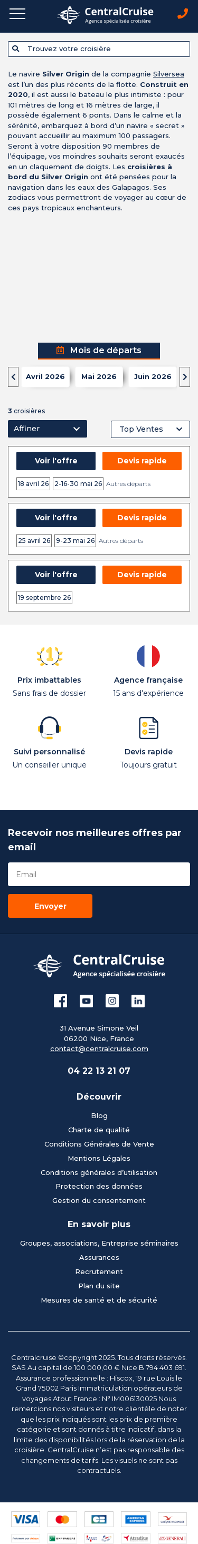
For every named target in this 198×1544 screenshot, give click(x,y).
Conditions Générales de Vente (99, 1144)
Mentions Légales (99, 1158)
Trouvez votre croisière (61, 48)
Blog (99, 1115)
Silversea (169, 74)
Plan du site (99, 1285)
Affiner (27, 428)
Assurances (99, 1257)
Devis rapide (142, 460)
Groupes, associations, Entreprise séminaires (99, 1243)
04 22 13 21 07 (99, 1071)
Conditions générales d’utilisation (99, 1172)
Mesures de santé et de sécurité (99, 1300)
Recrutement (99, 1271)
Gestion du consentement (99, 1200)
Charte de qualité (99, 1129)
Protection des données (99, 1186)
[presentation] (13, 377)
